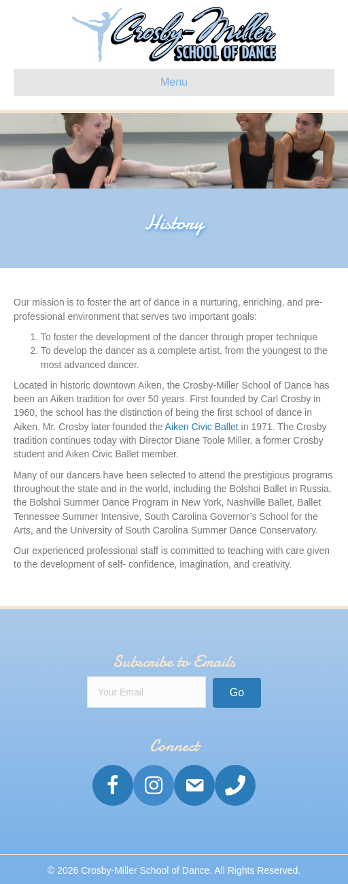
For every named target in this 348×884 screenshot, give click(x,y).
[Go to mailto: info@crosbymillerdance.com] (194, 785)
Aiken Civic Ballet (202, 426)
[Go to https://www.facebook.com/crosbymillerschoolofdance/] (112, 785)
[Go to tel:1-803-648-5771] (235, 785)
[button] (237, 693)
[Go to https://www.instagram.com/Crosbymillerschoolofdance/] (153, 785)
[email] (146, 692)
